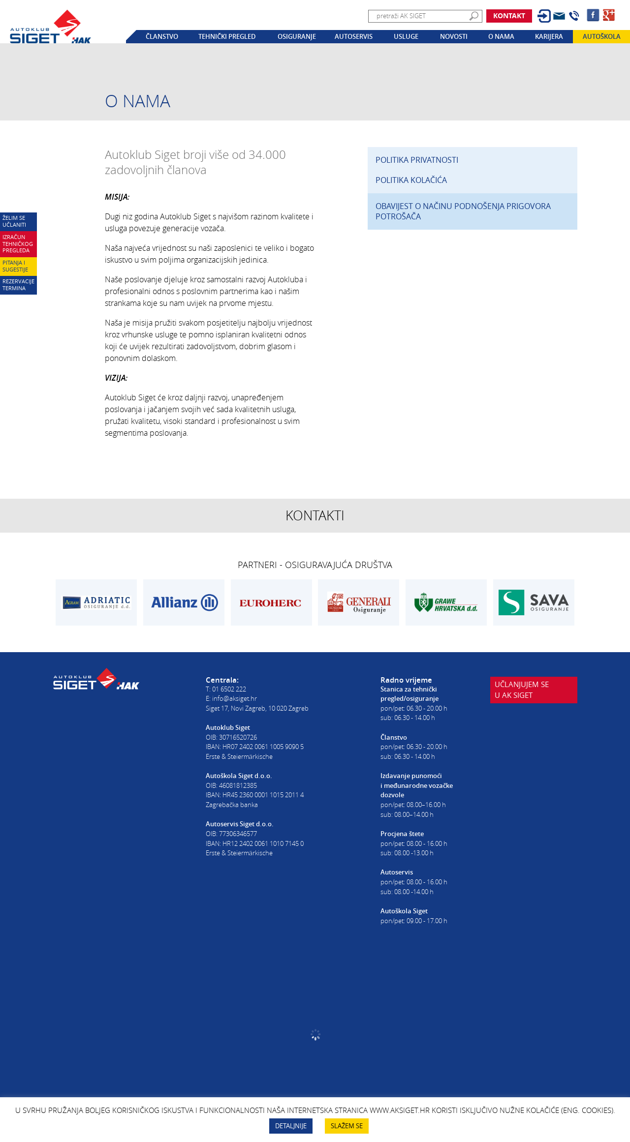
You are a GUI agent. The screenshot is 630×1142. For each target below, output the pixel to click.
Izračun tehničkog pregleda (17, 244)
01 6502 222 (229, 689)
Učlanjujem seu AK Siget (522, 692)
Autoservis (354, 36)
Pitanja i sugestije (15, 266)
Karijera (549, 36)
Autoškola (602, 36)
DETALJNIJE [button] (291, 1125)
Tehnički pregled (227, 36)
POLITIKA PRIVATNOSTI (417, 159)
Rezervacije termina (18, 285)
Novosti (454, 36)
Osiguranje (297, 36)
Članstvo (162, 36)
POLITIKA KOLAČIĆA (411, 180)
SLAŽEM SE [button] (347, 1125)
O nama (501, 36)
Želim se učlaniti (14, 221)
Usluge (406, 36)
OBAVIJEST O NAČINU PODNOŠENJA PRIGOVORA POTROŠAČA (463, 211)
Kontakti (315, 515)
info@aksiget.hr (234, 698)
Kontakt (509, 15)
